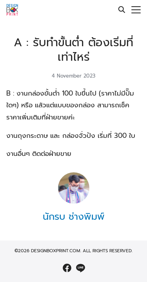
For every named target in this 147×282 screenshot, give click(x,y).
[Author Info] (73, 201)
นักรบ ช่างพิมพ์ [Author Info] (74, 217)
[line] (80, 268)
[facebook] (67, 268)
